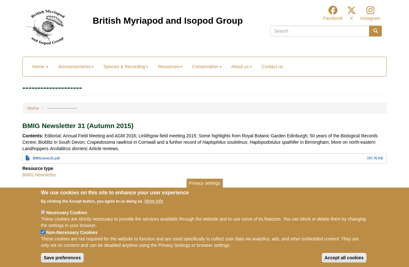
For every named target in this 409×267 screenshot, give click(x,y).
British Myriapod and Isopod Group (168, 21)
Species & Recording (125, 66)
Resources (170, 66)
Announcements (76, 66)
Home (40, 66)
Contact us (272, 66)
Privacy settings (204, 188)
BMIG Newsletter (39, 174)
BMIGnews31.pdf (46, 158)
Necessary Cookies (66, 218)
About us (241, 66)
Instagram (370, 18)
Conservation (207, 66)
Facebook (333, 18)
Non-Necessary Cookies (71, 238)
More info (153, 207)
